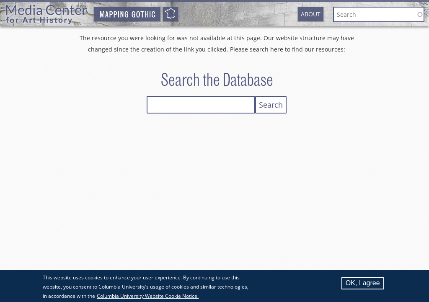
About (310, 14)
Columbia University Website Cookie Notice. (148, 297)
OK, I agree (363, 284)
